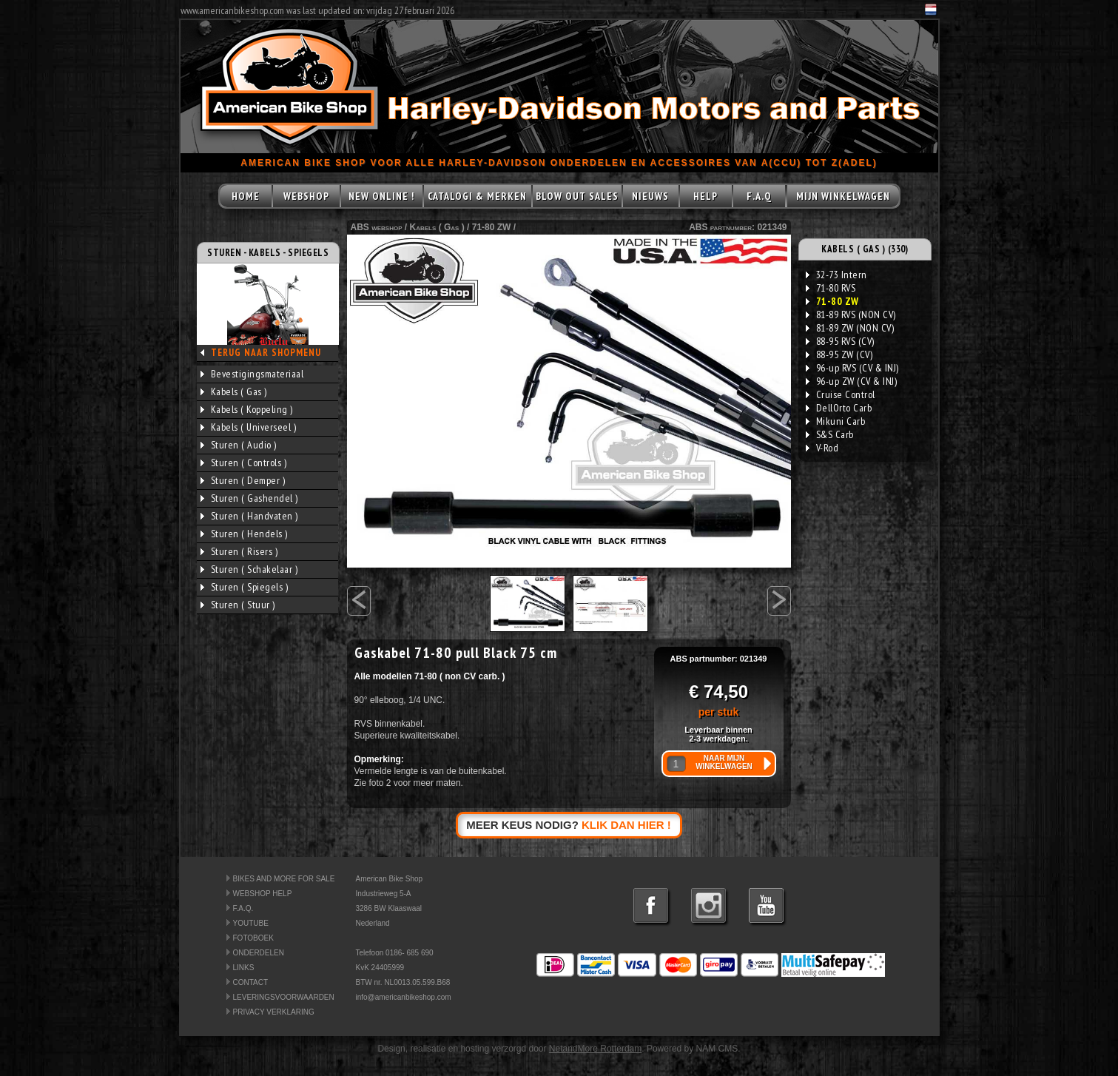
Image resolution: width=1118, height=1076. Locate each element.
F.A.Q (759, 196)
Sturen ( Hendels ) (244, 533)
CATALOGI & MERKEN (477, 196)
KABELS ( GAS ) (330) (864, 249)
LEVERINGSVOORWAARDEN (283, 997)
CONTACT (251, 982)
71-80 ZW (491, 227)
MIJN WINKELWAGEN (843, 196)
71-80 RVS (831, 288)
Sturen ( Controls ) (244, 462)
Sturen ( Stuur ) (238, 604)
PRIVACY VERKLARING (273, 1012)
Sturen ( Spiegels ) (245, 587)
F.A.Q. (243, 908)
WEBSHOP (306, 196)
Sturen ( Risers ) (239, 551)
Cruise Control (840, 394)
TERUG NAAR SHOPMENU (266, 352)
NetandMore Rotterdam (595, 1048)
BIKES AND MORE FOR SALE (284, 879)
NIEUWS (650, 196)
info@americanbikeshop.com (403, 997)
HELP (705, 196)
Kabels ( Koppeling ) (247, 409)
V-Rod (822, 447)
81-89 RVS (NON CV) (851, 314)
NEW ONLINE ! (381, 196)
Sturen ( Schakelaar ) (249, 569)
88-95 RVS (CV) (840, 341)
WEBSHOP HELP (262, 894)
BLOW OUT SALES (577, 196)
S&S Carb (830, 434)
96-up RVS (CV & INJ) (852, 367)
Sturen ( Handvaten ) (249, 515)
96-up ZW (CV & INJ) (852, 381)
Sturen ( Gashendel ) (249, 498)
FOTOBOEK (253, 938)
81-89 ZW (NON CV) (850, 327)
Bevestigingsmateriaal (252, 373)
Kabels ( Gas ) (234, 391)
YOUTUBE (251, 923)
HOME (246, 196)
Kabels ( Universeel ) (249, 427)
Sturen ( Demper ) (243, 480)
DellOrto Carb (839, 407)
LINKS (244, 968)
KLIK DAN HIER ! (626, 824)
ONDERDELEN (258, 953)
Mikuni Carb (836, 421)
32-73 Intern (836, 274)
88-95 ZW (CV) (839, 354)
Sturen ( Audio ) (239, 444)
